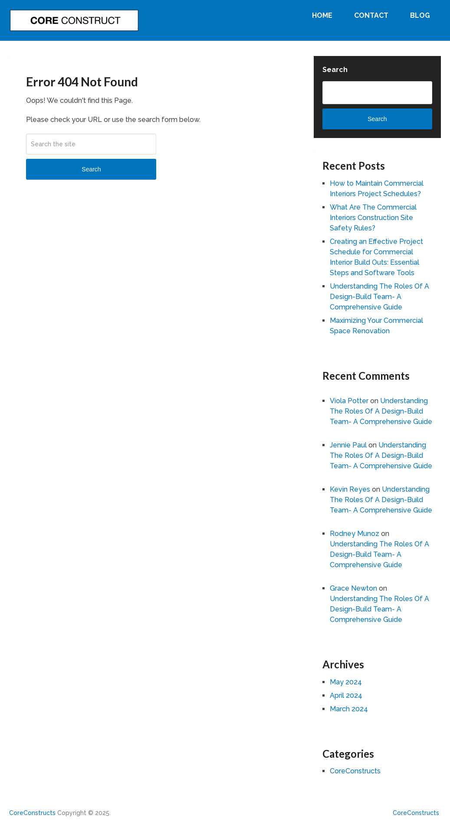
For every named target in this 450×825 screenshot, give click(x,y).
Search (91, 169)
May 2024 (346, 682)
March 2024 (349, 709)
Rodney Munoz (354, 533)
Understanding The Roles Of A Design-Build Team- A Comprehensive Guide (379, 296)
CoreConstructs (355, 771)
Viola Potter (349, 401)
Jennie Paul (348, 445)
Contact (371, 15)
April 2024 (346, 695)
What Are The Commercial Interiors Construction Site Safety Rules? (373, 217)
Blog (420, 15)
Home (322, 15)
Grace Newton (353, 588)
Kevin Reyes (350, 489)
